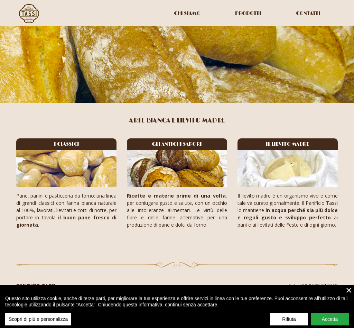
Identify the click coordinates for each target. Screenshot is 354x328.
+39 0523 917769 (318, 285)
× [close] (349, 295)
